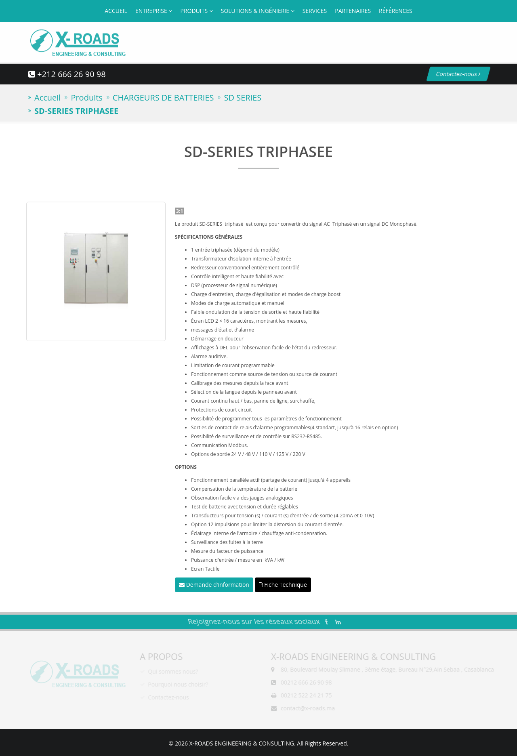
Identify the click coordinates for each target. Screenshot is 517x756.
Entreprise (153, 11)
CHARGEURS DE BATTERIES (163, 97)
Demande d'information (214, 584)
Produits (196, 11)
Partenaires (353, 11)
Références (395, 11)
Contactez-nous (449, 74)
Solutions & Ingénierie (257, 11)
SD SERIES (242, 97)
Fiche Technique (283, 584)
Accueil (116, 11)
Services (315, 11)
